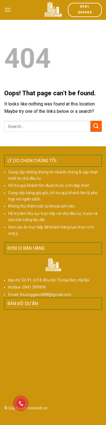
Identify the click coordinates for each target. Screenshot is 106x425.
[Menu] (7, 10)
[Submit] (96, 126)
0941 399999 (34, 287)
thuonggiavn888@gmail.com (45, 294)
